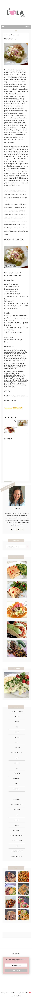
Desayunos (17, 763)
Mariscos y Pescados (17, 804)
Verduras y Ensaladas (17, 856)
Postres (17, 825)
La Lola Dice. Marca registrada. (16, 992)
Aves (17, 726)
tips (17, 846)
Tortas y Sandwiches (17, 851)
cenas (16, 742)
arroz (17, 721)
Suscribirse (16, 970)
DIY (17, 768)
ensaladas (17, 773)
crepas (17, 757)
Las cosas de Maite (17, 995)
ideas (16, 783)
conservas (17, 747)
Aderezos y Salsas (17, 711)
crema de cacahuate (16, 752)
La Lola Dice (17, 799)
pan (17, 814)
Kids (17, 794)
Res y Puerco (16, 830)
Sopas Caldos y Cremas (16, 835)
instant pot (16, 789)
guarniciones (16, 778)
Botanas (17, 737)
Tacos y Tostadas (11, 413)
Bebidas (17, 732)
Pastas (17, 820)
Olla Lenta (17, 809)
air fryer (16, 716)
